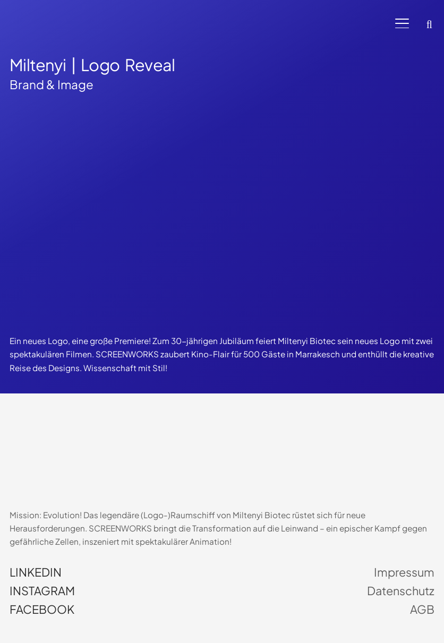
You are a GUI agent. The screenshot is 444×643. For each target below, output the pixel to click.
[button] (402, 23)
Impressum (404, 572)
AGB (422, 609)
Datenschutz (400, 591)
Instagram (42, 591)
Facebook (42, 609)
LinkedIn (36, 572)
